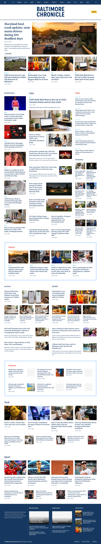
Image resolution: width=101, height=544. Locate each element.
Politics (38, 2)
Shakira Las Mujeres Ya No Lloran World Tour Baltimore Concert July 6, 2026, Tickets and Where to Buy (14, 173)
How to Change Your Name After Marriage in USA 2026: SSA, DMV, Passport (26, 318)
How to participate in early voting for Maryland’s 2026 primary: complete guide (82, 270)
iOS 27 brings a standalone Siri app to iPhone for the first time (39, 424)
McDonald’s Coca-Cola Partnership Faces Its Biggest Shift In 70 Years (38, 77)
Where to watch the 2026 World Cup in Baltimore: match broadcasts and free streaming (37, 480)
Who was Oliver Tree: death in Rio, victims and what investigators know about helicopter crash (14, 117)
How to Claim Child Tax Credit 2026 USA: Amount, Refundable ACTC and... (80, 173)
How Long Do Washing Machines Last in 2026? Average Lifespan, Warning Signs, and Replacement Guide (13, 440)
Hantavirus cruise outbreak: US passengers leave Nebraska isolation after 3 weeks (91, 231)
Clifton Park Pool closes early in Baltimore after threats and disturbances (64, 346)
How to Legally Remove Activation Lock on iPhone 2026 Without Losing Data (44, 438)
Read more (8, 53)
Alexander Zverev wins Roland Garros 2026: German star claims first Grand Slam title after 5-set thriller (61, 480)
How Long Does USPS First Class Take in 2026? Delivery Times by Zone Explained (43, 169)
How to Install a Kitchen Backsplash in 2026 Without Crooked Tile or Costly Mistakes (42, 318)
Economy (46, 2)
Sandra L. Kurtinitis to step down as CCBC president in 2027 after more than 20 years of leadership (61, 270)
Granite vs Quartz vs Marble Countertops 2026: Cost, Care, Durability (10, 318)
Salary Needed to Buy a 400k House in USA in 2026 (91, 211)
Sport (81, 2)
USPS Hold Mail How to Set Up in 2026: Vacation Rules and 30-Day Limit (84, 77)
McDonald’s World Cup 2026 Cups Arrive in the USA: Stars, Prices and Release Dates (39, 231)
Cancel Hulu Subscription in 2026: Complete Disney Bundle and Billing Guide (85, 142)
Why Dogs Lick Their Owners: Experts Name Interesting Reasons (61, 521)
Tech (75, 2)
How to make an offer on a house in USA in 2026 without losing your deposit (85, 133)
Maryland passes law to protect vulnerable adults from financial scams (80, 193)
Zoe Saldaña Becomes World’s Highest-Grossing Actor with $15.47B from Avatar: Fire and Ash (45, 373)
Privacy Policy (86, 541)
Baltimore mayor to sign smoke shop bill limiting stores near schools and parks (39, 270)
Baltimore (19, 2)
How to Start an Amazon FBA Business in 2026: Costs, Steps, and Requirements (14, 229)
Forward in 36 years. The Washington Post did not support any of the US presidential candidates (37, 520)
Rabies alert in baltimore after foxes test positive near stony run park (89, 318)
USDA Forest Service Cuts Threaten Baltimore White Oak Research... (89, 522)
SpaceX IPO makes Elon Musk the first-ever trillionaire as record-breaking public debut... (91, 174)
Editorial (77, 541)
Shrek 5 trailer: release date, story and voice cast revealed (61, 77)
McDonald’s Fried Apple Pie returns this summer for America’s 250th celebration (59, 318)
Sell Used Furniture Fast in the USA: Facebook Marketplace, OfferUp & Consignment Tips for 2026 (17, 330)
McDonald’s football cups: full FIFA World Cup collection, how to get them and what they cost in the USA (43, 153)
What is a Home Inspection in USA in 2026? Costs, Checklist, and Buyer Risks (36, 138)
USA (26, 2)
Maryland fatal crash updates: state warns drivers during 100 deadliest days (17, 31)
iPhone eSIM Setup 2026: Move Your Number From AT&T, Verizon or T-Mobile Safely (11, 295)
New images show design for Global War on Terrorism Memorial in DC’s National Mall (35, 187)
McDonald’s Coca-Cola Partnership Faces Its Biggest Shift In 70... (88, 529)
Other (87, 2)
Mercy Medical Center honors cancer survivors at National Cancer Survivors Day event (66, 330)
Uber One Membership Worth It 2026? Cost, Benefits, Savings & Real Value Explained (85, 425)
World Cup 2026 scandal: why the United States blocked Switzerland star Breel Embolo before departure (14, 480)
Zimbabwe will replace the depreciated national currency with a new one (74, 371)
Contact (93, 11)
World (31, 2)
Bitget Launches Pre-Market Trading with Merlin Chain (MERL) (61, 527)
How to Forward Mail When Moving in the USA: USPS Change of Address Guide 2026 (61, 232)
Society (61, 2)
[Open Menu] (5, 2)
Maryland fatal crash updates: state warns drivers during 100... (88, 514)
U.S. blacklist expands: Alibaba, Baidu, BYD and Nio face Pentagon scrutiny (91, 193)
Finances (54, 2)
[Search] (96, 2)
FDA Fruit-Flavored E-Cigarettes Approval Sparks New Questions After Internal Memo (73, 318)
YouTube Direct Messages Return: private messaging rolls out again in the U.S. (14, 145)
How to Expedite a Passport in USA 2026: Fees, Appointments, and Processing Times (61, 219)
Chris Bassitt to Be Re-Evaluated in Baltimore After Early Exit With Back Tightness (85, 480)
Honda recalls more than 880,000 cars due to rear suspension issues (75, 438)
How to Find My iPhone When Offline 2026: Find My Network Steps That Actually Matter (62, 425)
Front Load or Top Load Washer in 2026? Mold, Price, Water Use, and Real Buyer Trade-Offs (85, 123)
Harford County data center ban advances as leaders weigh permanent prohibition (38, 528)
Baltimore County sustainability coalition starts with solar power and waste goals (80, 212)
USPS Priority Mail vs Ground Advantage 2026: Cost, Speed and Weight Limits (13, 202)
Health (68, 2)
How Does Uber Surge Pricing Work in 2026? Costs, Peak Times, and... (79, 230)
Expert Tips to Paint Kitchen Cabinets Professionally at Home (84, 152)
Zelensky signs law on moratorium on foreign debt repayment (74, 386)
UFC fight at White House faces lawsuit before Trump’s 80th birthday (39, 218)
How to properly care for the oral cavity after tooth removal (60, 531)
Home (13, 2)
